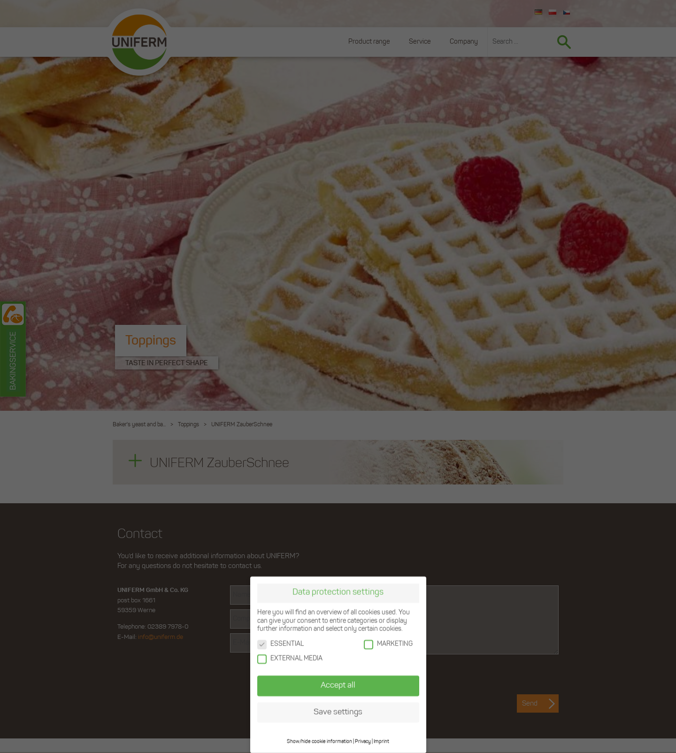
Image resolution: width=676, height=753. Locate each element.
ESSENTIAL (280, 643)
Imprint (381, 741)
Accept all (338, 685)
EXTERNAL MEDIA (290, 658)
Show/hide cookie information (319, 741)
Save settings (338, 711)
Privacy (363, 741)
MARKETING (388, 643)
